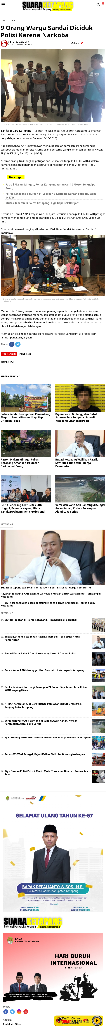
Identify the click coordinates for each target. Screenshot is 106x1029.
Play (97, 1021)
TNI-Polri (11, 21)
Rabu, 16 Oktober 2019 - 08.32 (20, 44)
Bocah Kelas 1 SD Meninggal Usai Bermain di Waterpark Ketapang (44, 670)
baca (75, 43)
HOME (3, 21)
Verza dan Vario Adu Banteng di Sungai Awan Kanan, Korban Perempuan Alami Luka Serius (80, 508)
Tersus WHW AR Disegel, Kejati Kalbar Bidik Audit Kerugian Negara (45, 754)
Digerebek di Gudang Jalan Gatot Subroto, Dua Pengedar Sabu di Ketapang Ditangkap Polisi (76, 417)
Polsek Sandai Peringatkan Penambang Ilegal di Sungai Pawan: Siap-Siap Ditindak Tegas (25, 417)
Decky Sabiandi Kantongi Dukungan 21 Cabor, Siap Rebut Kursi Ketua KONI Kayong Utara (46, 688)
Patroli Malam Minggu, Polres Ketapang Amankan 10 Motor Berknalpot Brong (20, 463)
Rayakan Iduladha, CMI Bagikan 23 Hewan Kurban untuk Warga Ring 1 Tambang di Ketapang (51, 595)
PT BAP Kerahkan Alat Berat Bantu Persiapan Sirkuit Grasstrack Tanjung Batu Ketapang (48, 604)
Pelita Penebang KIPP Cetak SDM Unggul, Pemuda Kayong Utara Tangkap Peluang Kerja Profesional (23, 508)
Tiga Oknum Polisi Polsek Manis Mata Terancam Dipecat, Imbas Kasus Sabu (47, 772)
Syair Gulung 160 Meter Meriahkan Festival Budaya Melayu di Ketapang (48, 737)
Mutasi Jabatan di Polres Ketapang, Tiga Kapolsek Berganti (42, 203)
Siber (18, 1024)
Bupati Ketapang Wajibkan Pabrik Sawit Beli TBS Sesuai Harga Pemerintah (76, 463)
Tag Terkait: (9, 353)
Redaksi (8, 1024)
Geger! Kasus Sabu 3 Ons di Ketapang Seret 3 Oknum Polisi (40, 653)
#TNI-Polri (25, 353)
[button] (102, 2)
